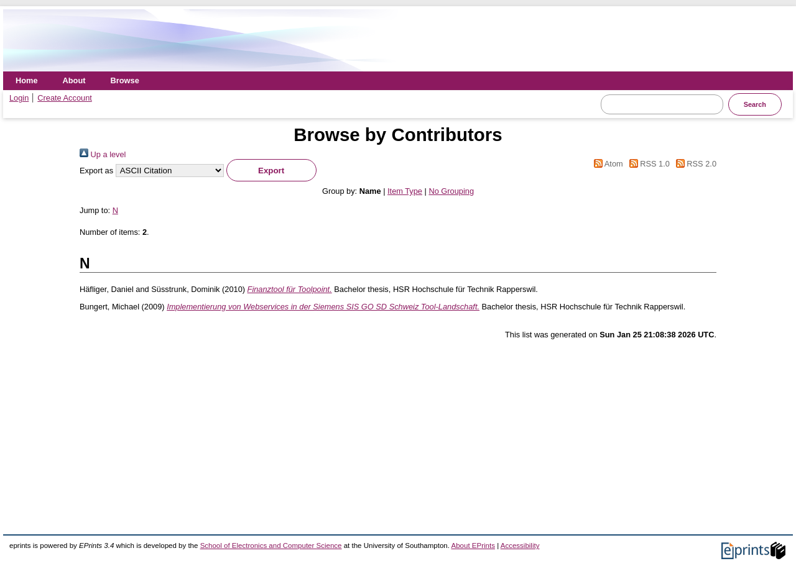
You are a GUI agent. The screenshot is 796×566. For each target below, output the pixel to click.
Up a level (103, 154)
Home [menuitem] (27, 80)
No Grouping (451, 191)
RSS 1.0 (647, 163)
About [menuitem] (74, 80)
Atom (606, 163)
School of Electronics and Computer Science (271, 545)
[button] (271, 170)
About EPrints (473, 545)
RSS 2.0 (694, 163)
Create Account (64, 98)
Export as (96, 170)
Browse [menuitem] (125, 80)
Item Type (404, 191)
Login (19, 98)
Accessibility (520, 545)
